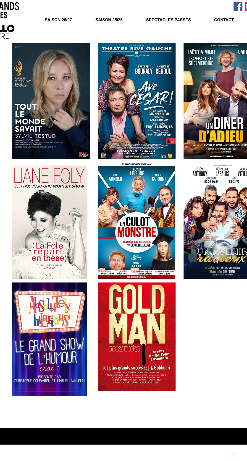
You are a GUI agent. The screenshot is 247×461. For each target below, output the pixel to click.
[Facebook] (238, 6)
